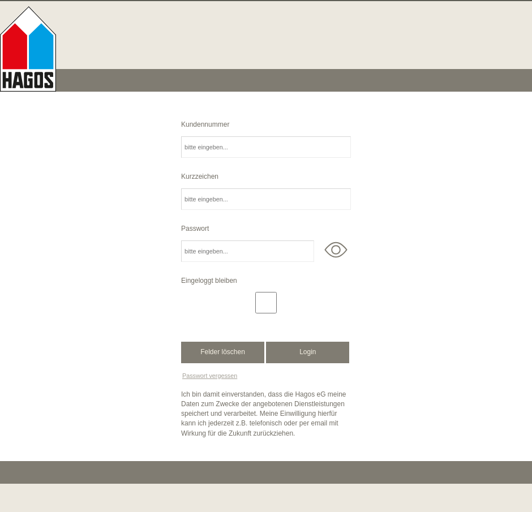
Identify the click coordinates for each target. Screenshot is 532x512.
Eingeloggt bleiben (209, 281)
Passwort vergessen (209, 375)
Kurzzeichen (199, 176)
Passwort (195, 229)
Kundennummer (205, 124)
